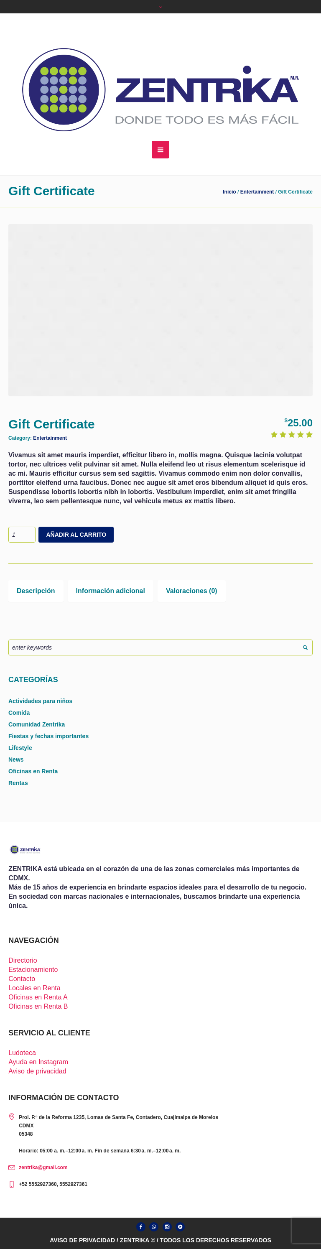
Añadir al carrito (76, 534)
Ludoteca (22, 1052)
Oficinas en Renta (33, 771)
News (16, 759)
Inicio (229, 192)
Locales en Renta (34, 988)
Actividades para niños (40, 701)
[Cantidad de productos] (22, 535)
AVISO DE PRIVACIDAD (82, 1240)
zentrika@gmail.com (43, 1167)
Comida (19, 712)
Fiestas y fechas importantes (48, 736)
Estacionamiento (33, 969)
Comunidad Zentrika (36, 724)
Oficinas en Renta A (37, 997)
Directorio (22, 960)
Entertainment (257, 192)
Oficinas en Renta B (38, 1006)
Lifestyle (20, 747)
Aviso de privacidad (37, 1071)
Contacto (21, 978)
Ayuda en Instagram (38, 1061)
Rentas (18, 783)
